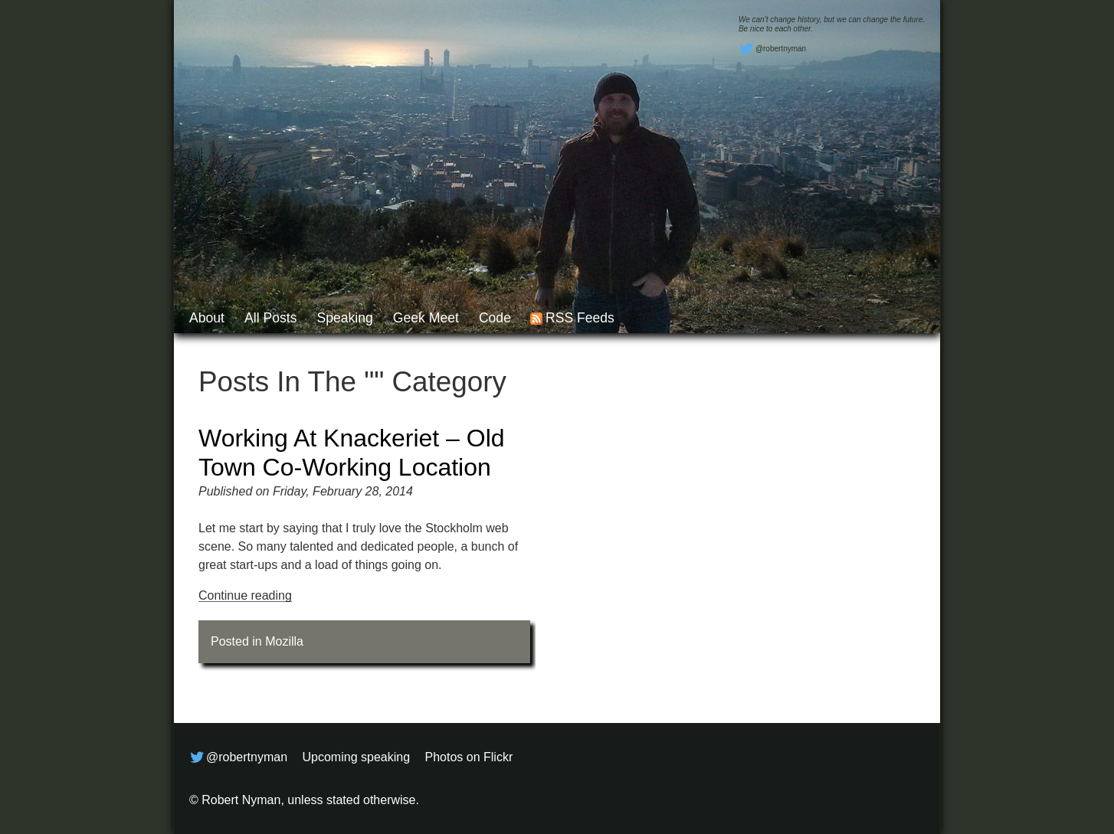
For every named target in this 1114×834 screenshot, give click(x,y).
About (206, 317)
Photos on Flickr (469, 757)
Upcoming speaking (357, 757)
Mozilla (284, 641)
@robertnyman (772, 49)
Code (495, 317)
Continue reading (245, 595)
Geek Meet (426, 317)
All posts (270, 317)
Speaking (344, 317)
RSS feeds (580, 317)
